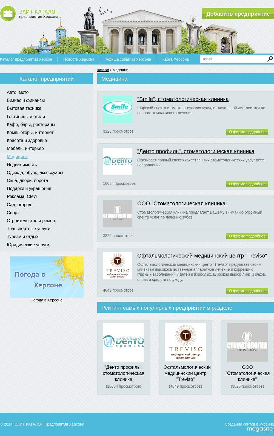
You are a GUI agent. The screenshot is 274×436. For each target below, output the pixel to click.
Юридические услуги (28, 244)
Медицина (17, 156)
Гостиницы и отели (26, 116)
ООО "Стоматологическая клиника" (182, 203)
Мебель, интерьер (25, 148)
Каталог (103, 70)
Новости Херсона (78, 59)
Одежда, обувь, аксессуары (35, 172)
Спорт (13, 212)
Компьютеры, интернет (30, 132)
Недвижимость (22, 164)
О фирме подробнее (247, 132)
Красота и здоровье (27, 140)
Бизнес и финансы (26, 100)
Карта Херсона (175, 59)
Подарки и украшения (29, 188)
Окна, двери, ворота (27, 180)
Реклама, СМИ (22, 196)
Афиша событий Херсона (128, 59)
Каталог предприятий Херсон (26, 59)
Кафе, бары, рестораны (31, 124)
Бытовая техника (24, 108)
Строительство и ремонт (32, 220)
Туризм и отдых (22, 236)
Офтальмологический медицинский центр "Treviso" (202, 256)
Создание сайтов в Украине (249, 424)
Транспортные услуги (28, 228)
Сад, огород (19, 204)
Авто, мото (17, 92)
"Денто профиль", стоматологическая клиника (196, 151)
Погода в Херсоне (47, 300)
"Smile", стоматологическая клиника (183, 99)
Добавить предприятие (238, 14)
